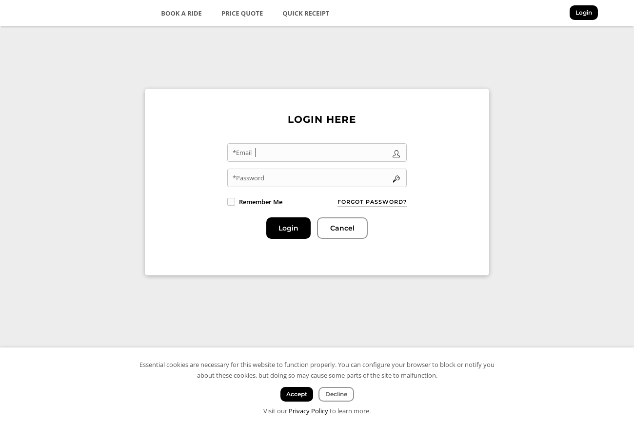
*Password (248, 177)
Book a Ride (181, 13)
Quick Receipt (305, 13)
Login (583, 12)
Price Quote (242, 13)
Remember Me (260, 201)
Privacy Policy (308, 410)
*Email (242, 152)
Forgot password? (372, 201)
